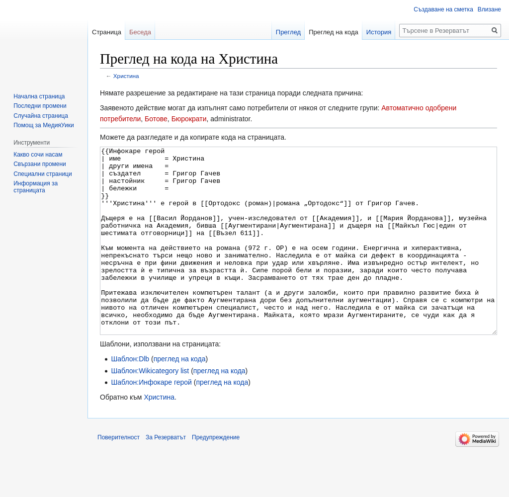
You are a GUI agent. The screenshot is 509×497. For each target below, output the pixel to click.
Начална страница (39, 96)
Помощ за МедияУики (43, 125)
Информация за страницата (35, 187)
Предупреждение (216, 474)
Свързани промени (39, 164)
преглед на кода (180, 396)
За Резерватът (166, 474)
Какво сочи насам (37, 154)
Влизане (489, 9)
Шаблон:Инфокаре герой (151, 419)
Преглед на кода (333, 32)
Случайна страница (40, 115)
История (378, 32)
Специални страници (42, 173)
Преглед (288, 32)
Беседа (140, 32)
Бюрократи (189, 119)
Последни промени (39, 105)
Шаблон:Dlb (130, 396)
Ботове (156, 119)
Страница (106, 32)
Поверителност (118, 474)
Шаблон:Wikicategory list (150, 408)
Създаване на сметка (443, 9)
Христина (126, 76)
